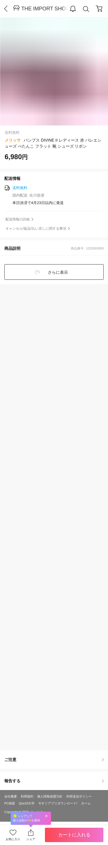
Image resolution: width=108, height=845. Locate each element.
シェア (30, 839)
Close (46, 816)
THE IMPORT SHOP (44, 9)
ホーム (86, 803)
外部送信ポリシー (79, 796)
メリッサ (13, 140)
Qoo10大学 (27, 803)
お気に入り (13, 839)
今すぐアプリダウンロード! (57, 803)
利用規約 (27, 796)
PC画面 (9, 803)
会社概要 (10, 796)
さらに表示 (57, 272)
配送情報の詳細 (17, 219)
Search (86, 9)
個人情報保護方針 (49, 796)
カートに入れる (74, 834)
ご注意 (54, 759)
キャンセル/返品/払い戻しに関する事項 (35, 229)
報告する (54, 780)
